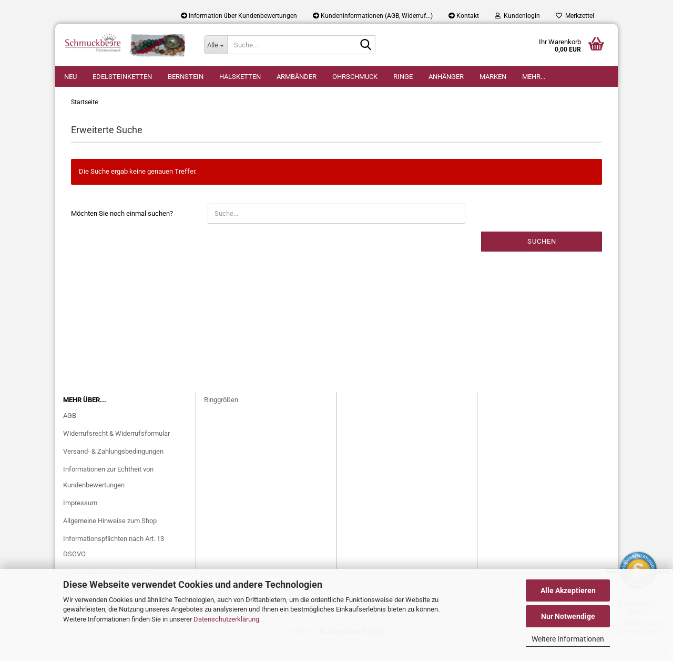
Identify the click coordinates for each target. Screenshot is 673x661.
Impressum (80, 519)
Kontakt (463, 15)
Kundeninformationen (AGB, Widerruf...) (373, 15)
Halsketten (240, 77)
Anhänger (446, 77)
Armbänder (297, 77)
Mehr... (533, 77)
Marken (493, 77)
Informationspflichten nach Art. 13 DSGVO (113, 562)
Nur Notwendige (568, 616)
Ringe (403, 77)
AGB (69, 431)
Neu (70, 77)
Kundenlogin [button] (517, 15)
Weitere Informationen (568, 639)
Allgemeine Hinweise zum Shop (110, 536)
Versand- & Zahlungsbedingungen (113, 467)
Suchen (541, 257)
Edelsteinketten (122, 77)
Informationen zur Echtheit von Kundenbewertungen (108, 493)
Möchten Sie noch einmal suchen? (122, 229)
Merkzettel (575, 15)
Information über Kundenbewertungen (239, 15)
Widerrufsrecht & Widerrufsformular (116, 449)
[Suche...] (215, 44)
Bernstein (185, 77)
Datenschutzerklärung (226, 619)
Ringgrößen (221, 415)
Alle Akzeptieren (568, 590)
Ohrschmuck (355, 77)
